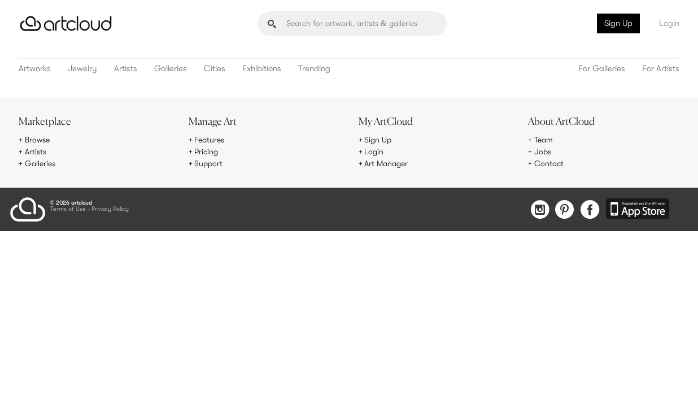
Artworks (35, 68)
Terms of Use (68, 209)
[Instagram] (540, 210)
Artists (125, 68)
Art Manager (386, 163)
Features (209, 139)
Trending (314, 68)
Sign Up (618, 23)
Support (208, 163)
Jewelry (82, 68)
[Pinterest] (564, 210)
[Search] (352, 23)
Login (669, 23)
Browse (37, 139)
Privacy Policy (110, 209)
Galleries (170, 68)
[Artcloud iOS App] (637, 209)
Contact (549, 163)
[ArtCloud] (66, 23)
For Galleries (601, 68)
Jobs (542, 151)
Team (543, 139)
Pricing (206, 151)
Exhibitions (261, 68)
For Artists (660, 68)
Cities (214, 68)
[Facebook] (590, 210)
